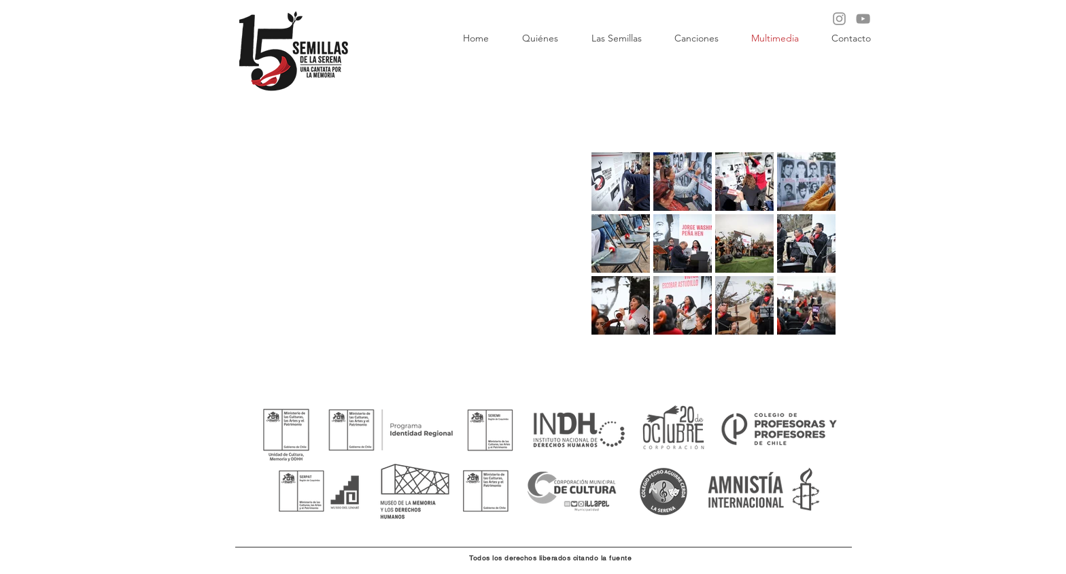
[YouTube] (863, 18)
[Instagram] (839, 18)
